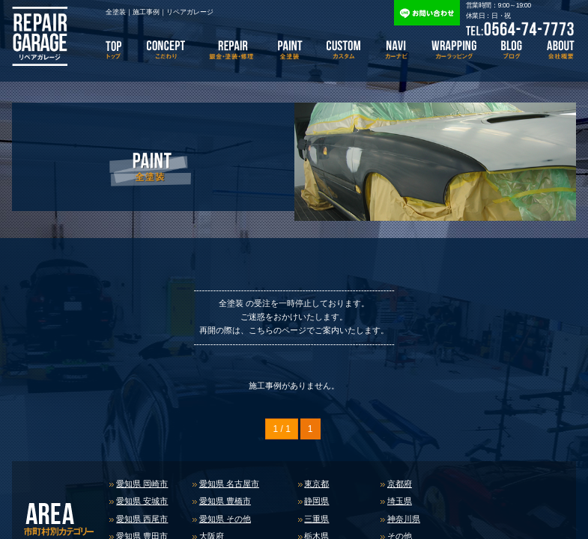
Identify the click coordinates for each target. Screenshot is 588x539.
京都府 (399, 483)
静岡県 (316, 500)
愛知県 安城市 (142, 500)
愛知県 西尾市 (142, 518)
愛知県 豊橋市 (225, 500)
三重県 (316, 518)
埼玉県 (399, 500)
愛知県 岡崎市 (142, 483)
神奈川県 (403, 518)
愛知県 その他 (225, 518)
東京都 (316, 483)
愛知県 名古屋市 (229, 483)
